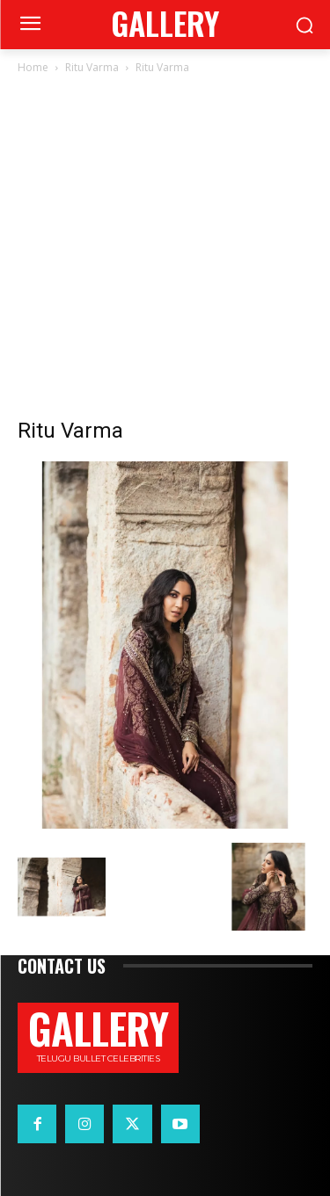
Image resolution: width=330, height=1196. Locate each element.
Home (33, 67)
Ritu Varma (92, 67)
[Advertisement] (165, 251)
